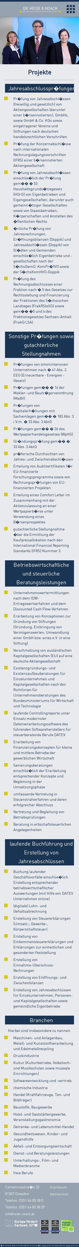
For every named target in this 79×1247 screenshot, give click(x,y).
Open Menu (70, 9)
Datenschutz (59, 1194)
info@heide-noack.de (20, 1214)
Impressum (58, 1187)
